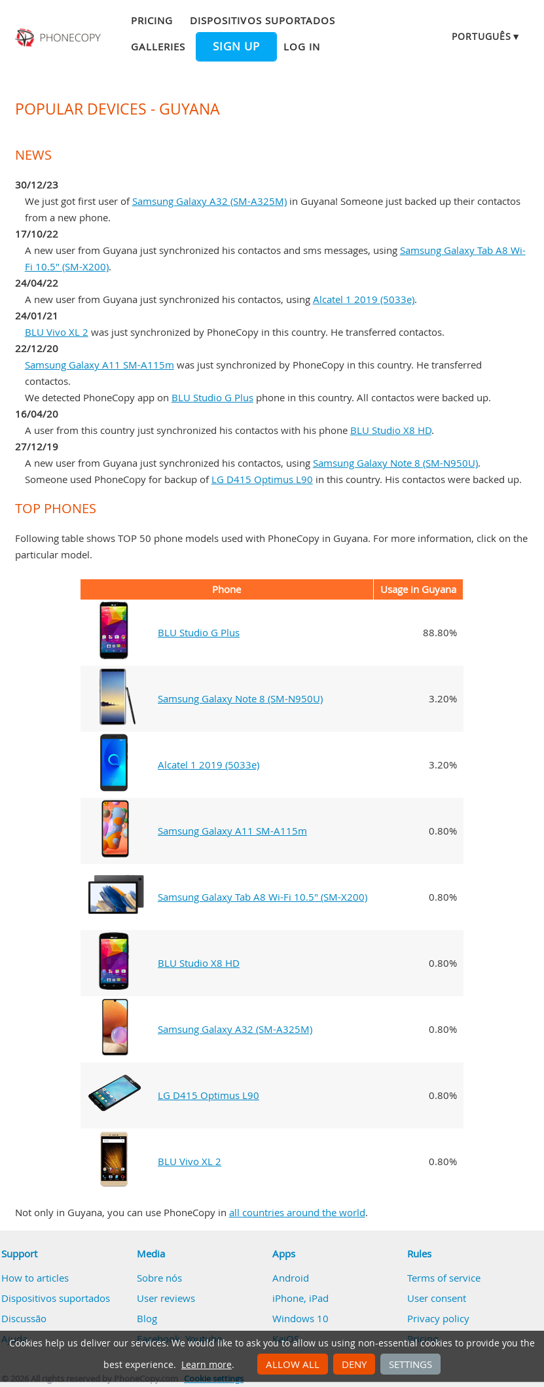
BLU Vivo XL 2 (56, 331)
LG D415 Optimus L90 (262, 479)
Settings (410, 1364)
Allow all (292, 1364)
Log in (301, 46)
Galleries (158, 46)
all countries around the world (297, 1212)
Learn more (206, 1365)
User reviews (166, 1298)
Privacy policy (438, 1318)
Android (290, 1277)
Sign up (236, 46)
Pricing (152, 20)
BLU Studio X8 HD (390, 430)
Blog (147, 1318)
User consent (436, 1298)
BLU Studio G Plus (212, 397)
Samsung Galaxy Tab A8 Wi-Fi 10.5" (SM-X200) (262, 896)
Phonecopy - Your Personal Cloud (59, 38)
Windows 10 (300, 1318)
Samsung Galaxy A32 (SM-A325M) (209, 200)
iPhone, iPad (300, 1298)
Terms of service (444, 1277)
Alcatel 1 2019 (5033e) (363, 299)
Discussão (23, 1318)
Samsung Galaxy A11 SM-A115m (99, 364)
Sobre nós (159, 1277)
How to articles (35, 1277)
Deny (354, 1364)
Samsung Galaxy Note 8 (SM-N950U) (395, 462)
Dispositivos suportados (262, 20)
